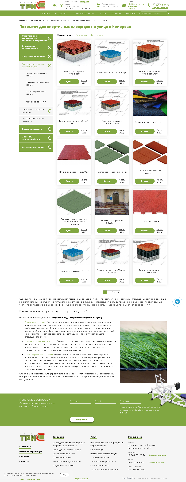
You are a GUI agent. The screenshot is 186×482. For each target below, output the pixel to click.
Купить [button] (69, 81)
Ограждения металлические (30, 47)
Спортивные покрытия (33, 56)
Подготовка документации (103, 453)
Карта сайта (81, 478)
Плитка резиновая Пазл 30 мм (74, 172)
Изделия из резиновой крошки (36, 74)
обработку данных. (29, 475)
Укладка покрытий (99, 457)
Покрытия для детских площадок (33, 119)
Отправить (81, 419)
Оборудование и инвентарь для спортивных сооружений (34, 38)
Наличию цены (97, 35)
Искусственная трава (33, 147)
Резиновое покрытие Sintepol (149, 122)
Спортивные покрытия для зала (33, 110)
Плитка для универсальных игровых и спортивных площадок (74, 221)
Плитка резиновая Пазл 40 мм (112, 172)
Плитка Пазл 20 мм (150, 222)
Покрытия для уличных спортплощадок (33, 65)
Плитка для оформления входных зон (112, 221)
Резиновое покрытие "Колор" (111, 73)
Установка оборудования (103, 461)
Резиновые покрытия (36, 102)
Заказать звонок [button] (132, 7)
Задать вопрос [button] (160, 7)
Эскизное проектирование (104, 469)
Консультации (97, 449)
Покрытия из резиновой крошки (37, 83)
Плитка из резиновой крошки (36, 92)
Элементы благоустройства (31, 138)
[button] (84, 2)
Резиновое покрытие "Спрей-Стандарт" (74, 122)
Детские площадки (32, 129)
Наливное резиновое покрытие (40, 341)
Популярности (82, 35)
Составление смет (99, 465)
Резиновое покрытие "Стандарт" (74, 72)
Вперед (115, 292)
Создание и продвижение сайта (145, 478)
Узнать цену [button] (84, 81)
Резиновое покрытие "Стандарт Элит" (149, 72)
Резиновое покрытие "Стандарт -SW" (112, 122)
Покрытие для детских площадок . (150, 172)
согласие (125, 410)
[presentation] (89, 411)
